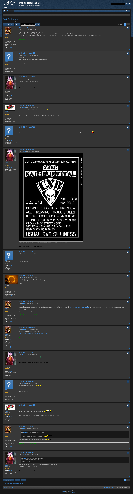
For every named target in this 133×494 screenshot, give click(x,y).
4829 (10, 66)
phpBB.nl (73, 492)
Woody (17, 21)
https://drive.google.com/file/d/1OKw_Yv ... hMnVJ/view (33, 333)
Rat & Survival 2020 (11, 19)
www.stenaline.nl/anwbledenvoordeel (79, 307)
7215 (10, 40)
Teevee (13, 21)
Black (63, 491)
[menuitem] (9, 11)
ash (5, 284)
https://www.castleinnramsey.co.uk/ (52, 311)
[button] (129, 24)
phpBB (61, 490)
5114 (10, 95)
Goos (10, 21)
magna (6, 34)
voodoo (6, 61)
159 (10, 289)
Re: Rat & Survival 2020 (27, 53)
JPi (5, 135)
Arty (70, 491)
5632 (10, 140)
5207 (10, 116)
